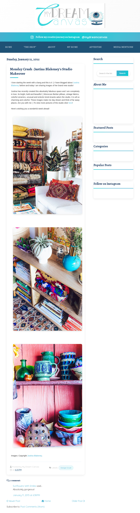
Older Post (78, 501)
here (70, 103)
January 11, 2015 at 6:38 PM (26, 495)
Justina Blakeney (34, 456)
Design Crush (66, 468)
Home (8, 47)
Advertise (95, 47)
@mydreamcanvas (94, 37)
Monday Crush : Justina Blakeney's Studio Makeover (41, 71)
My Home (72, 47)
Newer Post (13, 501)
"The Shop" (30, 47)
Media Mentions (123, 47)
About (51, 47)
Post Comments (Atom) (32, 506)
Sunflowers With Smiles (24, 486)
